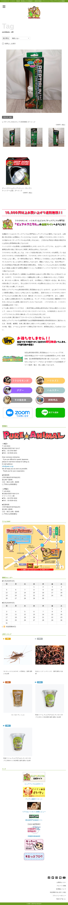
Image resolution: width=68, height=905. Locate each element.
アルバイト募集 (61, 885)
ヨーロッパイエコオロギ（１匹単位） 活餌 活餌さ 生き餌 (17, 672)
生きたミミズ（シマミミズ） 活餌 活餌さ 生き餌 (49, 672)
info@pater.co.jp (7, 466)
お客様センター (61, 882)
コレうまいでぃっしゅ (17, 715)
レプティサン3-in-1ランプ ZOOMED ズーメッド (18, 122)
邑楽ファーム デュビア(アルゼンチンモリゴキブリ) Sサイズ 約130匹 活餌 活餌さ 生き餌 (49, 716)
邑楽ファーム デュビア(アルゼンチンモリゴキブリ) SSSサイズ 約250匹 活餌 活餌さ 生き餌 (17, 759)
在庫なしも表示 (10, 43)
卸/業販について (61, 889)
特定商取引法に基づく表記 (58, 892)
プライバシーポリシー (59, 895)
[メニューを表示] (4, 6)
